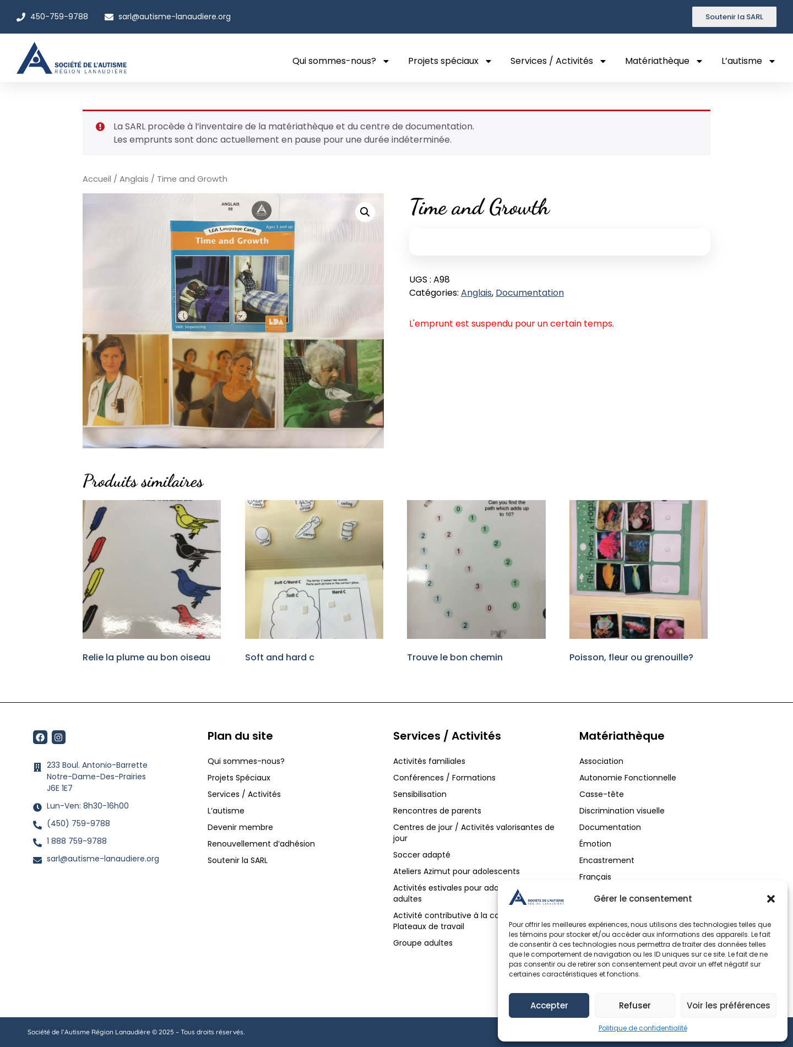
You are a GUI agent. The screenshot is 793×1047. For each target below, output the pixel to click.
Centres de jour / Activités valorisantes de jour (474, 833)
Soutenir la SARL (238, 860)
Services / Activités (558, 61)
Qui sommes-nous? (341, 61)
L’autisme (748, 61)
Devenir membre (240, 827)
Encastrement (606, 860)
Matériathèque (664, 61)
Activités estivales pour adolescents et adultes (467, 893)
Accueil (97, 179)
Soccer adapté (423, 854)
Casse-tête (601, 794)
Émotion (595, 843)
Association (601, 761)
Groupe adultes (423, 942)
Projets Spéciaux (239, 777)
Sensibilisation (420, 794)
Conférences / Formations (444, 777)
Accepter (549, 1005)
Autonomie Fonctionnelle (627, 777)
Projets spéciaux (450, 61)
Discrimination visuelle (622, 810)
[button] (770, 898)
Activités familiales (430, 761)
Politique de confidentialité (643, 1028)
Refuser (635, 1005)
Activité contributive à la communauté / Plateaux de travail (471, 921)
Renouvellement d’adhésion (261, 843)
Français (595, 876)
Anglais (134, 179)
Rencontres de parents (437, 810)
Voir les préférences (728, 1005)
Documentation (530, 292)
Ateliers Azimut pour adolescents (457, 871)
